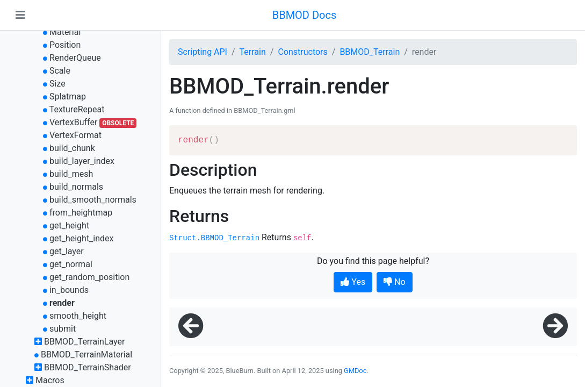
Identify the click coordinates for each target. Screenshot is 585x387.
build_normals (76, 187)
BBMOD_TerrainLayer (84, 341)
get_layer (66, 251)
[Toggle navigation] (20, 15)
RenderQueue (75, 58)
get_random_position (89, 277)
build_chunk (72, 148)
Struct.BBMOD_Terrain (214, 238)
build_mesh (71, 174)
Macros (49, 380)
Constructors (302, 52)
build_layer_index (81, 161)
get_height (69, 225)
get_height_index (81, 238)
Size (57, 83)
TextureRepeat (77, 109)
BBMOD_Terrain (370, 52)
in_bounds (69, 290)
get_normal (70, 264)
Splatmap (67, 96)
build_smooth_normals (92, 200)
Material (65, 32)
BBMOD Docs (304, 15)
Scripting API (202, 52)
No (395, 282)
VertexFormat (75, 135)
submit (62, 329)
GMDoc (355, 371)
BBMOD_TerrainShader (87, 367)
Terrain (253, 52)
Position (65, 45)
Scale (59, 71)
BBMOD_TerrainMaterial (86, 354)
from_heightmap (80, 212)
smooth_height (77, 316)
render (62, 303)
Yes (353, 282)
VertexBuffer (73, 122)
